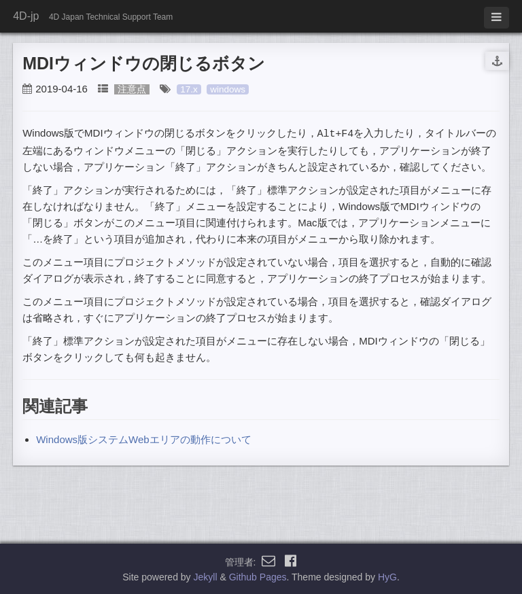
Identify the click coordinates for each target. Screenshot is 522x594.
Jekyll (206, 576)
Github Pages (258, 576)
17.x (189, 89)
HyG (387, 576)
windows (227, 89)
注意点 (132, 89)
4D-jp (26, 16)
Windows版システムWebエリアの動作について (143, 438)
